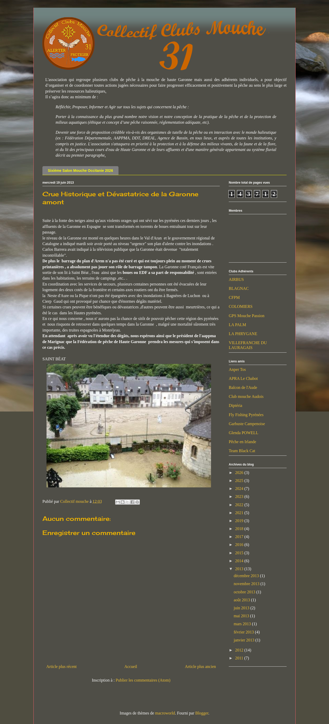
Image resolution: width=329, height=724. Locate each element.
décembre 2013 (247, 576)
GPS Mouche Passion (246, 316)
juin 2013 (242, 608)
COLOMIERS (240, 306)
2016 (239, 544)
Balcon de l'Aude (243, 387)
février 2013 (244, 632)
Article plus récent (61, 666)
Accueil (130, 666)
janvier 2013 (244, 640)
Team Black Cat (242, 451)
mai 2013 (242, 616)
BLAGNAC (239, 288)
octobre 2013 (245, 592)
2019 (239, 521)
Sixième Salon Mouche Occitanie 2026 (80, 170)
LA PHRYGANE (243, 334)
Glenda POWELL (243, 433)
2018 (239, 528)
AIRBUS (236, 279)
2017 (239, 536)
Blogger (201, 713)
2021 (239, 513)
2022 (239, 505)
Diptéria (235, 405)
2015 (239, 553)
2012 (239, 650)
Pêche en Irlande (242, 442)
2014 (239, 561)
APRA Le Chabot (243, 378)
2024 (239, 488)
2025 (239, 480)
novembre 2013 (247, 584)
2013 (239, 569)
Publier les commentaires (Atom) (143, 680)
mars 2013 (243, 624)
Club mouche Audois (246, 396)
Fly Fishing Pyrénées (246, 415)
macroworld (165, 713)
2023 (239, 496)
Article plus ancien (200, 666)
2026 (239, 472)
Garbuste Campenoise (247, 424)
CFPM (234, 297)
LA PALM (237, 325)
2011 (239, 658)
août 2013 (242, 600)
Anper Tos (237, 369)
